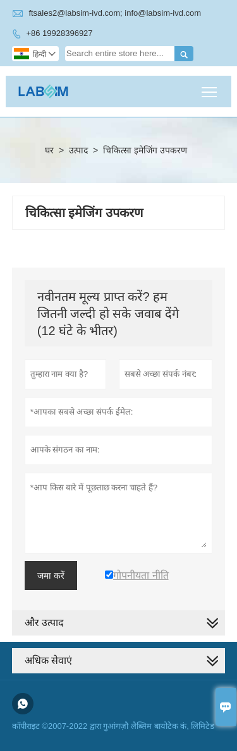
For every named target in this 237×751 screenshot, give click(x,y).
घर (49, 150)
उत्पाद (78, 150)
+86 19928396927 (59, 33)
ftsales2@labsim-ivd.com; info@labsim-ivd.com (114, 13)
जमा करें (50, 576)
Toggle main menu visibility (210, 87)
